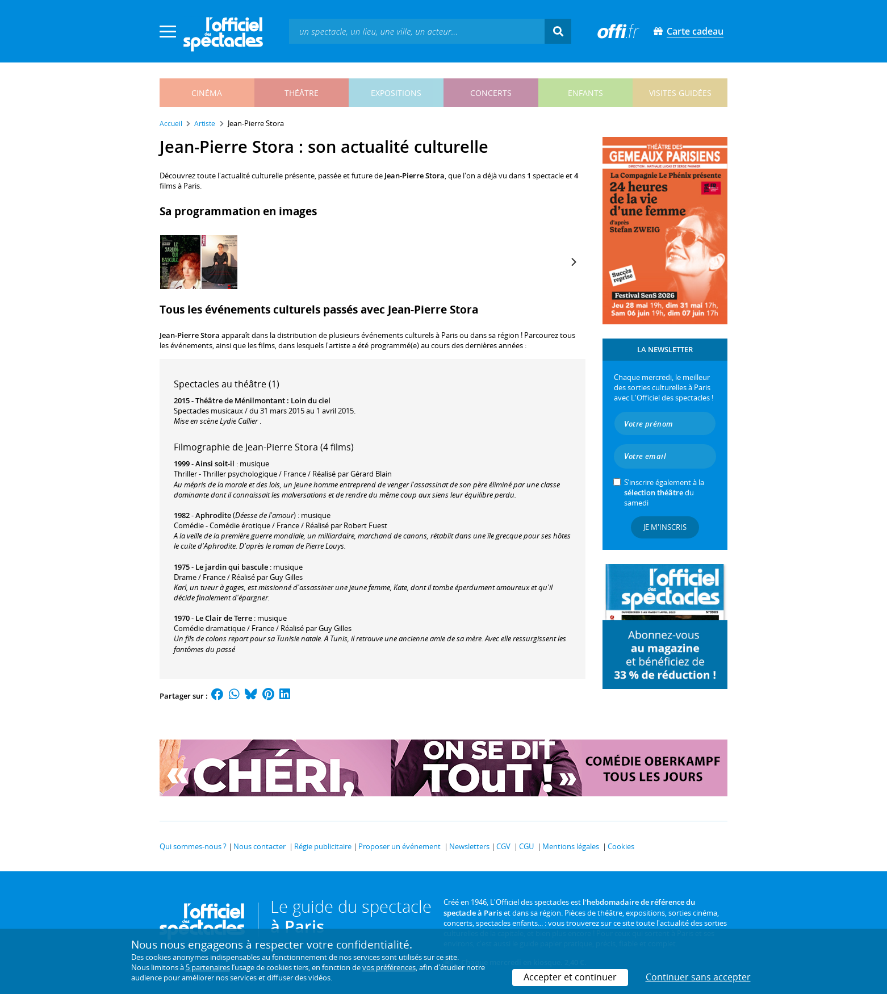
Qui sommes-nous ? (193, 846)
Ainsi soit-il (215, 463)
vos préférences (389, 967)
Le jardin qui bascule (231, 567)
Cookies (621, 846)
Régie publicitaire (323, 846)
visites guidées (680, 92)
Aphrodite (213, 515)
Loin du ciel (310, 400)
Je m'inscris (665, 527)
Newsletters (469, 846)
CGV (503, 846)
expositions (396, 92)
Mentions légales (570, 846)
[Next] (573, 262)
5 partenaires (208, 967)
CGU (526, 846)
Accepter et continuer (570, 977)
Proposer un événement (399, 846)
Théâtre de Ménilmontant (240, 400)
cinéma (206, 92)
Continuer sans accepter (698, 977)
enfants (585, 92)
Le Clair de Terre (223, 618)
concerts (491, 92)
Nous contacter (259, 846)
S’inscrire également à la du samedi (664, 492)
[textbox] (417, 31)
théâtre (301, 92)
